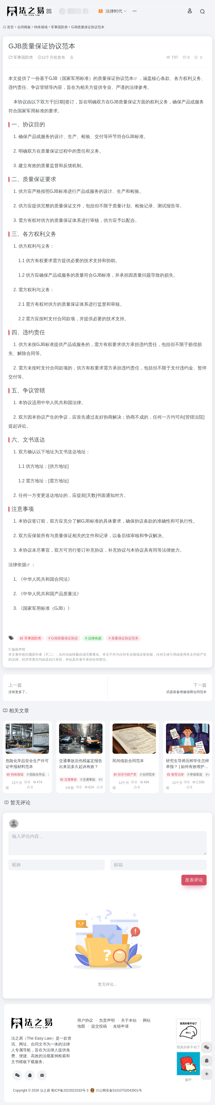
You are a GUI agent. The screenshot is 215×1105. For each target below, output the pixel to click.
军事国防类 (59, 27)
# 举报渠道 (194, 774)
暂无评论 (20, 802)
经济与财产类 (125, 774)
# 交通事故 (87, 779)
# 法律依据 (93, 638)
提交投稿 (99, 1026)
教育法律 (175, 774)
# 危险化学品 (36, 774)
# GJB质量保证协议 (63, 638)
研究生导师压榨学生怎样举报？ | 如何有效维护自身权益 (187, 766)
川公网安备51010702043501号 (116, 1090)
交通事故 (68, 779)
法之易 (45, 1090)
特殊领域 (41, 27)
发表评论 (194, 880)
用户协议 (85, 1020)
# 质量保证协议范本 (123, 638)
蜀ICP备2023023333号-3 (69, 1090)
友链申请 (121, 1026)
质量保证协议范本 (116, 78)
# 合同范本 (147, 774)
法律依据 (17, 564)
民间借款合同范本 (128, 760)
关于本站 (129, 1020)
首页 (10, 27)
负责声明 (107, 1020)
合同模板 (24, 27)
